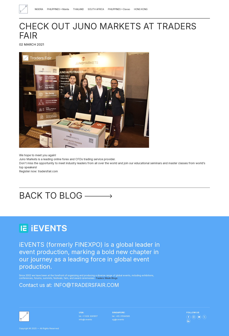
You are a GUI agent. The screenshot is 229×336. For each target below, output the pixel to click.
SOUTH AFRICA (96, 9)
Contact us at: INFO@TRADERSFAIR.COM (69, 285)
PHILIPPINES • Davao (119, 9)
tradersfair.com (48, 171)
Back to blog (65, 195)
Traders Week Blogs (107, 278)
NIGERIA (39, 9)
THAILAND (78, 9)
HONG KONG (141, 9)
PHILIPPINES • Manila (58, 9)
